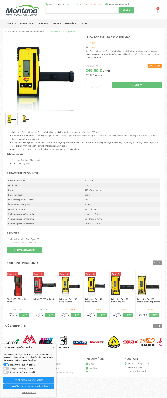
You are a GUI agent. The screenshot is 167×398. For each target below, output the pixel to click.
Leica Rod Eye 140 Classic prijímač (93, 300)
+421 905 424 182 (57, 4)
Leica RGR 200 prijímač (43, 299)
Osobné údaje (56, 377)
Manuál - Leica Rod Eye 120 (24, 239)
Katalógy (93, 368)
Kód (87, 43)
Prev (155, 262)
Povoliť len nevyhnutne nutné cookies (28, 386)
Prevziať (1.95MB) (24, 249)
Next (159, 262)
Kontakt (92, 385)
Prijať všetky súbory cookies (29, 379)
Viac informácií (29, 392)
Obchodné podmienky (99, 377)
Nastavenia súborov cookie (62, 385)
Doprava (93, 372)
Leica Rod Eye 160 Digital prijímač (119, 300)
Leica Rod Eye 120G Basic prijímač (68, 300)
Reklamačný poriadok (99, 381)
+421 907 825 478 (75, 4)
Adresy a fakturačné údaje (62, 372)
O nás (91, 363)
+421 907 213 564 (93, 4)
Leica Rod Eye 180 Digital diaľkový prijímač (148, 300)
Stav (87, 47)
